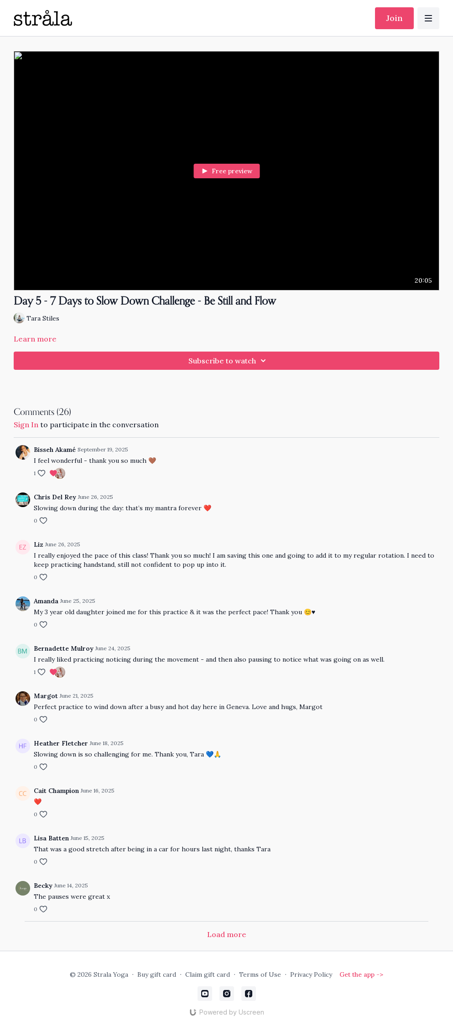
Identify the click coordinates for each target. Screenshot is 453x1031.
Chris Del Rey (55, 497)
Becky (43, 885)
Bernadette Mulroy (64, 648)
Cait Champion (56, 791)
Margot (46, 696)
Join (394, 18)
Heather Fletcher (61, 743)
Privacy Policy (311, 974)
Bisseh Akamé (55, 450)
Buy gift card (156, 974)
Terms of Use (260, 974)
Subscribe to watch (228, 360)
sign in (26, 424)
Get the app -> (361, 974)
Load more (226, 934)
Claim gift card (207, 974)
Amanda (46, 601)
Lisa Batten (51, 838)
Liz (38, 544)
